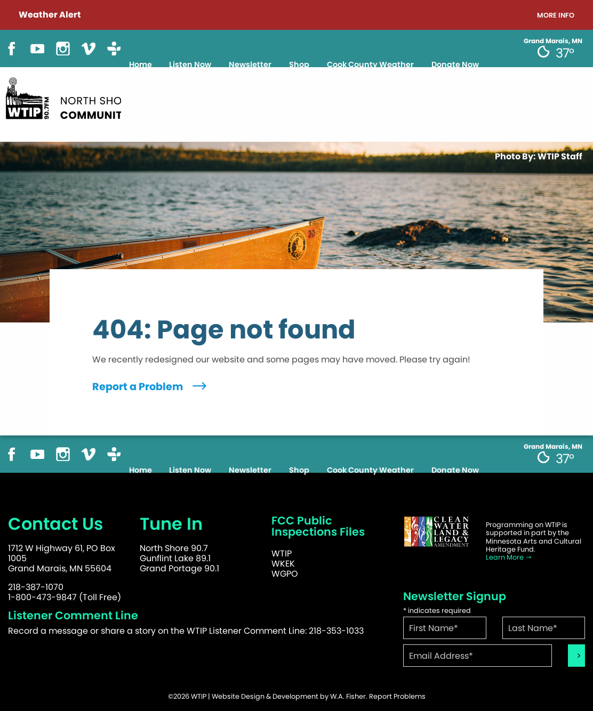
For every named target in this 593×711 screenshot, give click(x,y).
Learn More (509, 557)
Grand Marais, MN (553, 41)
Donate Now (455, 64)
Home (140, 64)
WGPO (284, 574)
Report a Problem (150, 386)
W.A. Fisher (348, 696)
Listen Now (190, 64)
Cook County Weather (370, 64)
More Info (555, 15)
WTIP (281, 553)
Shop (299, 64)
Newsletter (250, 64)
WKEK (283, 564)
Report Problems (397, 696)
